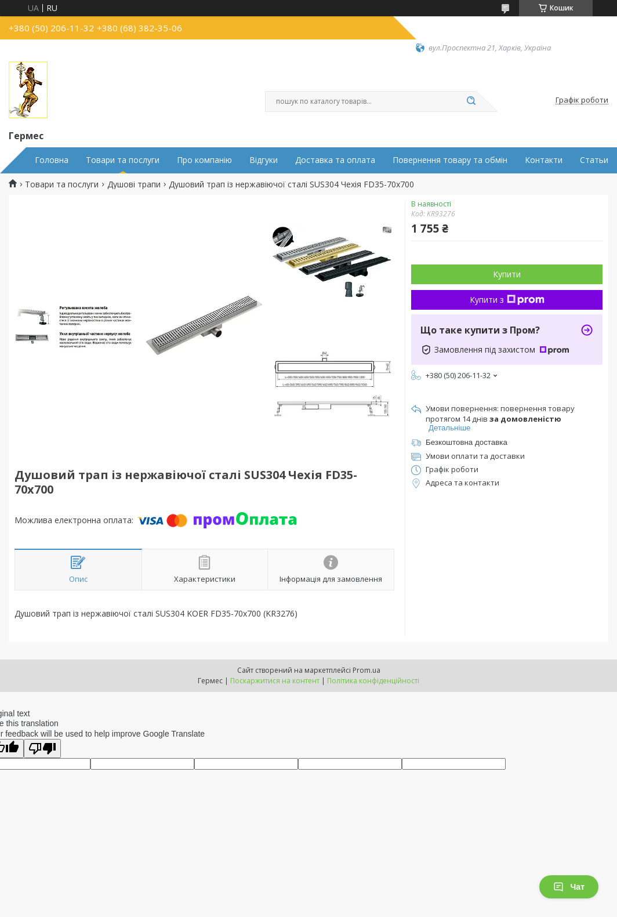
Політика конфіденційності (373, 681)
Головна (51, 160)
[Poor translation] (42, 748)
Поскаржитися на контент (275, 681)
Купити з (507, 299)
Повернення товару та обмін (450, 160)
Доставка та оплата (335, 160)
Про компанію (204, 160)
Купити (507, 274)
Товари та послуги (122, 160)
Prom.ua (366, 670)
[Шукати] (470, 101)
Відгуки (263, 160)
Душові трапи (134, 184)
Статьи (594, 160)
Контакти (543, 160)
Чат (569, 887)
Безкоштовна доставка (466, 442)
